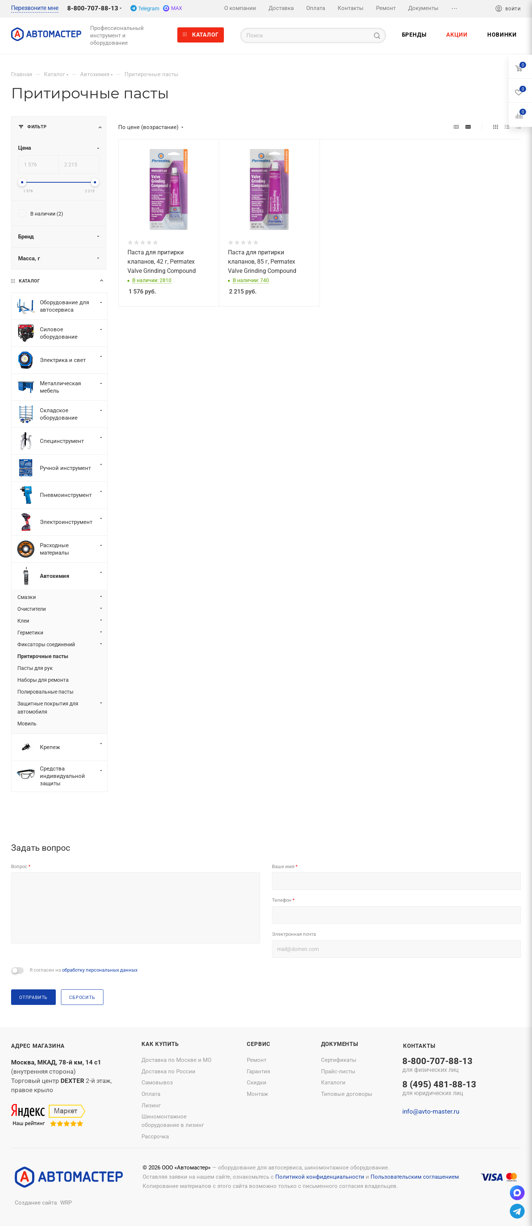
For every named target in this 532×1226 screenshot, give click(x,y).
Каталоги (333, 1082)
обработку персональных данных (99, 970)
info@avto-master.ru (430, 1111)
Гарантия (258, 1071)
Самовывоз (157, 1082)
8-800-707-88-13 (92, 8)
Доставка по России (168, 1071)
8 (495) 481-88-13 (439, 1089)
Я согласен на (83, 970)
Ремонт (256, 1060)
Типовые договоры (346, 1094)
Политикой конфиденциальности (319, 1176)
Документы (339, 1044)
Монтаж (257, 1094)
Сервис (258, 1044)
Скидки (256, 1082)
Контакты (419, 1046)
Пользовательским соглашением (415, 1176)
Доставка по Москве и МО (176, 1060)
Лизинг (151, 1105)
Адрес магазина (38, 1046)
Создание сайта (36, 1202)
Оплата (150, 1094)
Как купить (160, 1044)
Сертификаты (339, 1060)
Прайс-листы (338, 1071)
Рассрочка (155, 1136)
